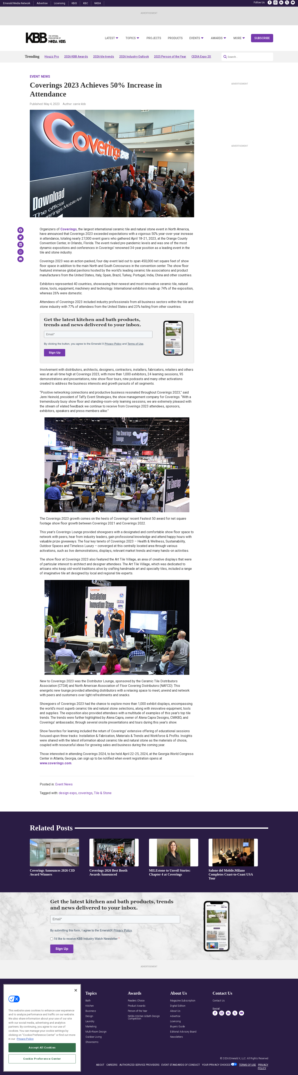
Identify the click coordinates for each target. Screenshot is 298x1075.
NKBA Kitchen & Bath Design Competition (144, 1017)
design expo (68, 793)
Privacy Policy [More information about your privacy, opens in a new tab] (25, 1046)
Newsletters (176, 1037)
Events (194, 38)
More (237, 38)
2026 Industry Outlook (134, 56)
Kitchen (89, 1006)
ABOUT (100, 1064)
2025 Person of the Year (170, 56)
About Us (175, 1011)
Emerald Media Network (16, 3)
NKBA (97, 3)
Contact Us (219, 1000)
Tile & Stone (103, 793)
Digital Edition (177, 1006)
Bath (88, 1000)
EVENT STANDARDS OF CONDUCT (180, 1064)
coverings (85, 793)
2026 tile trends (103, 56)
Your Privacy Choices (216, 1064)
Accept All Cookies (42, 1055)
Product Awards (136, 1006)
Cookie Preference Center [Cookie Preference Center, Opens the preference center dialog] (42, 1066)
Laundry (89, 1021)
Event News (40, 77)
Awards (217, 38)
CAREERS (111, 1064)
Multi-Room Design (96, 1031)
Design (89, 1016)
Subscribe (262, 38)
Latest (110, 38)
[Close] (75, 998)
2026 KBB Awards (76, 56)
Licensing (59, 3)
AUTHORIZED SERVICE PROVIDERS (139, 1064)
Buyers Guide (177, 1026)
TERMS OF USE (247, 1064)
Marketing (90, 1026)
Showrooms (92, 1042)
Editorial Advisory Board (183, 1031)
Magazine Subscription (182, 1000)
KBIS (74, 3)
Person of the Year (137, 1011)
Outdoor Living (93, 1037)
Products (175, 38)
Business (90, 1011)
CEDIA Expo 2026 (202, 56)
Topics (131, 38)
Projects (154, 38)
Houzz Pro (51, 56)
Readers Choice (136, 1000)
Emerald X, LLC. (237, 1058)
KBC (85, 3)
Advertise (42, 3)
